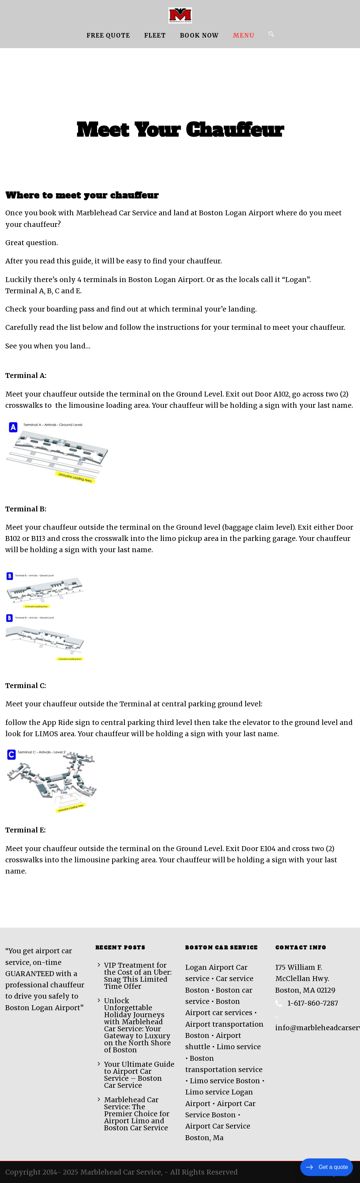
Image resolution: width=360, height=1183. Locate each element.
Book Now (199, 35)
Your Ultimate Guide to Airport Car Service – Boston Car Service (139, 1075)
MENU (244, 35)
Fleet (155, 35)
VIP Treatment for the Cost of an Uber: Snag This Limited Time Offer (138, 976)
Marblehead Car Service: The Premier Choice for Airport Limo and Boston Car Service (136, 1114)
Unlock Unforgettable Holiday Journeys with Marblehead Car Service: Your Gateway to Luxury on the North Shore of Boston (137, 1025)
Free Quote (108, 35)
